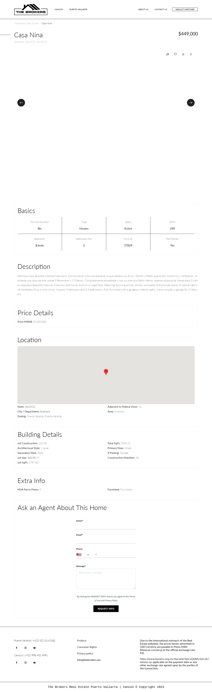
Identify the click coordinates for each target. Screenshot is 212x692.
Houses (83, 228)
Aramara (45, 411)
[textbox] (84, 555)
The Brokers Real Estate (26, 23)
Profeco (81, 640)
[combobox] (84, 555)
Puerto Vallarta (78, 9)
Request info (106, 608)
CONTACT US (161, 9)
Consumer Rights (87, 646)
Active (128, 228)
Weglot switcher (184, 9)
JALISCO (30, 406)
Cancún (59, 9)
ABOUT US (143, 9)
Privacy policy (85, 653)
